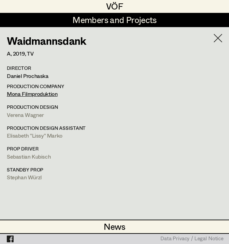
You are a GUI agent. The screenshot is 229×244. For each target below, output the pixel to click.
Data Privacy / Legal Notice (192, 239)
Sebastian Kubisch (29, 156)
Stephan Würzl (24, 177)
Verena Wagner (25, 114)
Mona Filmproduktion (32, 93)
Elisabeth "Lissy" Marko (35, 135)
